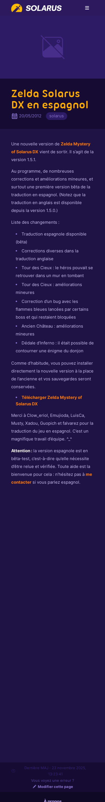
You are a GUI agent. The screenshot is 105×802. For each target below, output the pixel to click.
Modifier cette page (52, 786)
